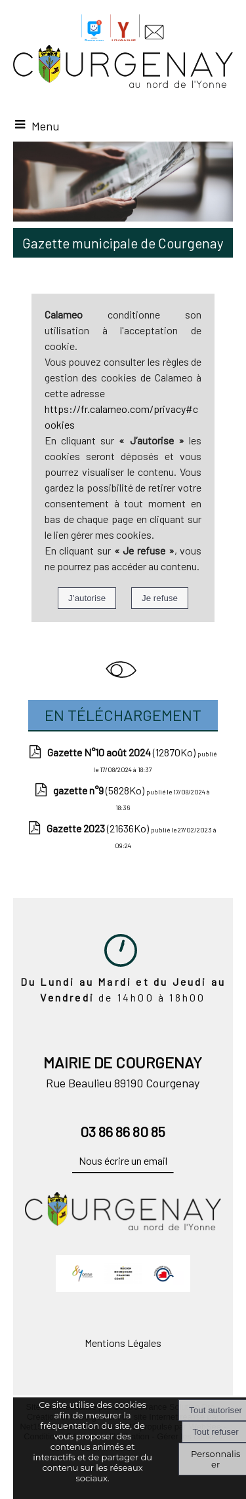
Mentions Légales (123, 1342)
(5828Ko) (99, 790)
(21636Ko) (99, 828)
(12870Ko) (122, 752)
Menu (45, 126)
